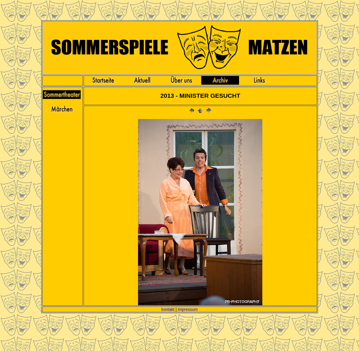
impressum (188, 309)
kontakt (167, 309)
